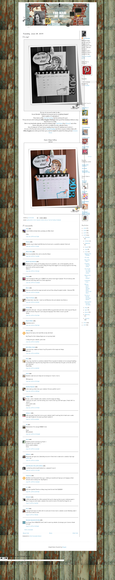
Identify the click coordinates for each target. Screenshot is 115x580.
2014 (85, 233)
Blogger (64, 547)
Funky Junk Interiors (85, 165)
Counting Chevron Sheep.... (87, 265)
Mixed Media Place (85, 202)
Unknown (28, 475)
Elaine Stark (29, 251)
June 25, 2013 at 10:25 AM (33, 282)
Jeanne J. (28, 413)
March (87, 312)
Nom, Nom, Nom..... (87, 260)
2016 (85, 228)
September (87, 243)
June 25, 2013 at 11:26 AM (32, 292)
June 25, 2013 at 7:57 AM (32, 271)
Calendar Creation (40, 220)
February (87, 314)
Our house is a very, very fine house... (87, 271)
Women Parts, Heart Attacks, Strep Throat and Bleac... (88, 289)
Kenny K (68, 123)
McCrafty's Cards (30, 347)
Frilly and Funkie (84, 192)
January (87, 318)
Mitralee (28, 330)
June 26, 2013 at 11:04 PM (32, 407)
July (86, 249)
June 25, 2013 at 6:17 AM (32, 236)
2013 (85, 235)
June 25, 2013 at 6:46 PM (32, 368)
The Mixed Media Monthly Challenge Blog (86, 213)
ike (26, 424)
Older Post (75, 533)
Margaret (28, 497)
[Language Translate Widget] (89, 82)
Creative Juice (85, 137)
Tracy (27, 276)
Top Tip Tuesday (48, 118)
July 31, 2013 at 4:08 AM (32, 526)
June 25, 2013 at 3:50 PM (32, 325)
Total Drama (59, 123)
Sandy (27, 307)
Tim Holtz (84, 168)
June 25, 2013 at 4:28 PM (32, 342)
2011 (85, 325)
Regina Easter (29, 321)
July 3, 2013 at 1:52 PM (32, 503)
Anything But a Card (31, 220)
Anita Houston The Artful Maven (34, 466)
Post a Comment (28, 529)
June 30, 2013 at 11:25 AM (32, 482)
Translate (85, 85)
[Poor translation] (5, 558)
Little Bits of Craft (85, 108)
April (86, 310)
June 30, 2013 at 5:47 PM (32, 491)
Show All (89, 156)
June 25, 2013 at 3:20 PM (32, 315)
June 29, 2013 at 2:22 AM (32, 449)
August (87, 247)
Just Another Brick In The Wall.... (88, 303)
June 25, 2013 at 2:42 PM (32, 302)
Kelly (27, 358)
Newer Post (26, 533)
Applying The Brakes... (88, 254)
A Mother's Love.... (87, 281)
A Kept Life (85, 118)
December (87, 237)
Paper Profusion (30, 298)
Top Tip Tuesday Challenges (55, 220)
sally (27, 228)
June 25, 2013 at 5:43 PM (32, 353)
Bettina (28, 458)
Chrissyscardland (86, 128)
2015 (85, 230)
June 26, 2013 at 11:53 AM (32, 391)
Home (50, 533)
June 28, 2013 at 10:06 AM (33, 434)
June (86, 251)
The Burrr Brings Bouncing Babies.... (88, 297)
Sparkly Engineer (30, 386)
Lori (27, 487)
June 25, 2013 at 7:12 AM (32, 246)
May (86, 307)
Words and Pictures (31, 261)
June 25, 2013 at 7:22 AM (32, 256)
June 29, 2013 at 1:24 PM (32, 460)
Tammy (28, 242)
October (87, 241)
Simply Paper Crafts (85, 147)
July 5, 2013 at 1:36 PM (32, 514)
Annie (27, 373)
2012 (85, 322)
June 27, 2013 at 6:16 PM (32, 419)
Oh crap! (87, 257)
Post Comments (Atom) (35, 536)
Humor (46, 220)
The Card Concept (84, 181)
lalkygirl (28, 396)
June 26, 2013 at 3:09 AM (32, 381)
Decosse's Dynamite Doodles (33, 520)
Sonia (27, 439)
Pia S (27, 508)
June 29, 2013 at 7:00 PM (33, 470)
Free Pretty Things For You (86, 171)
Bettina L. (28, 454)
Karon (27, 288)
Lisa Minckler (86, 38)
